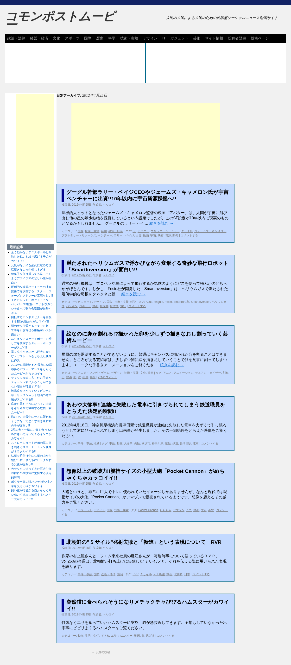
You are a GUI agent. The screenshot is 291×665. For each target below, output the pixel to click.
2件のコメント (107, 377)
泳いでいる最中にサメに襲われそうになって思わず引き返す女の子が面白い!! (31, 421)
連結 (168, 443)
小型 (211, 510)
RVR (136, 574)
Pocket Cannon (148, 510)
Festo (168, 302)
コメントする (189, 235)
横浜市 (146, 443)
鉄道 (175, 443)
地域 (96, 443)
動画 (146, 235)
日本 (187, 574)
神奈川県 (157, 443)
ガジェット (179, 38)
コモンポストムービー (60, 21)
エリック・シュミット (165, 231)
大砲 (204, 510)
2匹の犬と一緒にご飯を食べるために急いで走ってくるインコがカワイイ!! (32, 434)
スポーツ (72, 38)
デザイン (150, 38)
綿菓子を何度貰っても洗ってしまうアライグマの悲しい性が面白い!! (31, 278)
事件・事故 (85, 443)
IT (163, 38)
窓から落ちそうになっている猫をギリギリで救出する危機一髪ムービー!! (31, 408)
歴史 (99, 38)
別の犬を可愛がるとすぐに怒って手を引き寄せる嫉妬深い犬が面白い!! (31, 330)
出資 (138, 235)
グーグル (187, 231)
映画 (161, 235)
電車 (196, 443)
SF (134, 231)
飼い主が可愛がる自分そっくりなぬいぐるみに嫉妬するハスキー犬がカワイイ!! (31, 495)
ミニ (189, 510)
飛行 (123, 306)
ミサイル (146, 574)
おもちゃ (165, 510)
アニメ (167, 372)
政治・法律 (16, 38)
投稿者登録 (237, 38)
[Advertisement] (145, 136)
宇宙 (153, 235)
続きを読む (161, 223)
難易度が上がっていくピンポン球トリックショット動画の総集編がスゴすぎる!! (31, 395)
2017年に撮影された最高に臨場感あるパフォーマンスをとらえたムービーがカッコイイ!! (31, 369)
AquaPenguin (154, 302)
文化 (56, 38)
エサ (114, 635)
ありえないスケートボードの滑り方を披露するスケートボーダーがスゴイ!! (31, 343)
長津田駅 (185, 443)
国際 (87, 38)
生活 (88, 635)
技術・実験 (129, 38)
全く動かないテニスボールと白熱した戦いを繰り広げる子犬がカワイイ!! (31, 257)
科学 (111, 38)
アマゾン (178, 510)
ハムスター (125, 635)
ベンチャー (105, 235)
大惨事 (128, 443)
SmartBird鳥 (181, 302)
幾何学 (104, 306)
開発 (175, 235)
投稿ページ (260, 38)
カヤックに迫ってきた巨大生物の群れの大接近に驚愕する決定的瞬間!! (31, 473)
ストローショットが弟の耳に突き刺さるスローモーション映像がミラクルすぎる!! (31, 447)
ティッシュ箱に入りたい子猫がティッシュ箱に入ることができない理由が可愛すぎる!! (31, 382)
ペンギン (72, 306)
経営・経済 (39, 38)
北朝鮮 (178, 574)
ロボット (85, 306)
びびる (105, 635)
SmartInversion (200, 302)
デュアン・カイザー (208, 372)
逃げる (150, 635)
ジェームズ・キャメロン (210, 231)
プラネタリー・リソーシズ (79, 235)
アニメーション (183, 372)
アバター (143, 231)
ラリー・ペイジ (124, 235)
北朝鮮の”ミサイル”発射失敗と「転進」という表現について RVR (143, 542)
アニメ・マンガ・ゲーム (93, 372)
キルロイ (108, 204)
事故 (112, 443)
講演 (120, 574)
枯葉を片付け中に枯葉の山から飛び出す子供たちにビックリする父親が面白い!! (31, 460)
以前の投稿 (101, 652)
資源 (168, 235)
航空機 (114, 306)
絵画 (85, 377)
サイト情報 (214, 38)
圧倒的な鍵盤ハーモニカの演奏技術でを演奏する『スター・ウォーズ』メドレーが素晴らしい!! (32, 291)
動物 (80, 635)
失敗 (137, 443)
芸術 (196, 38)
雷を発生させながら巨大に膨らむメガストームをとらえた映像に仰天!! (31, 356)
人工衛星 (159, 574)
